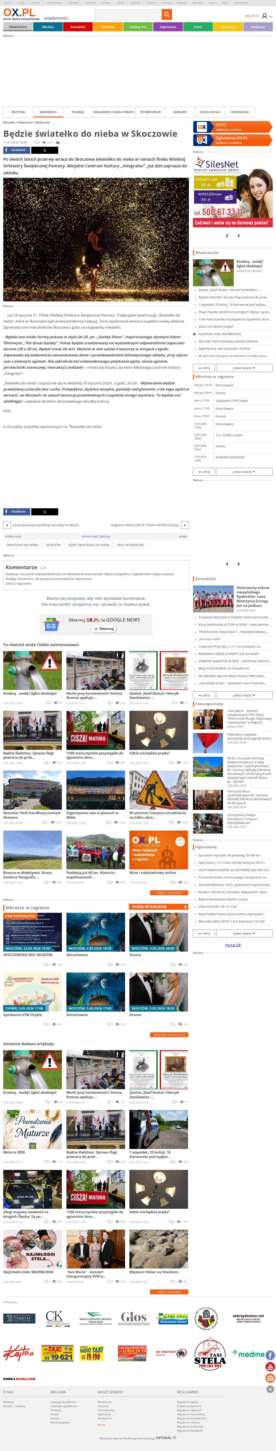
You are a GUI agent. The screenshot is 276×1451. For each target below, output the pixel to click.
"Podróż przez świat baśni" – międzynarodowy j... (233, 632)
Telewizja (108, 27)
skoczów (53, 545)
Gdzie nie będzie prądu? (216, 326)
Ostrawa (166, 3)
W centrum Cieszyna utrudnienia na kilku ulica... (233, 356)
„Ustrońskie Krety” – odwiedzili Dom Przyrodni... (232, 683)
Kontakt (55, 1418)
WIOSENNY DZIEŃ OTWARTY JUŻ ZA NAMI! (228, 654)
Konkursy (258, 27)
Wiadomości (18, 27)
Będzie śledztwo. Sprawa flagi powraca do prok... (233, 297)
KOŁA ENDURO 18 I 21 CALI (217, 907)
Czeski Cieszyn (54, 3)
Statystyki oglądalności (64, 1406)
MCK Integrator (130, 545)
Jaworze (151, 3)
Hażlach (106, 3)
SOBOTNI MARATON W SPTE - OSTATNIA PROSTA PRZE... (233, 661)
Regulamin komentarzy (191, 1414)
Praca (198, 27)
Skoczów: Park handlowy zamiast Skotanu (228, 341)
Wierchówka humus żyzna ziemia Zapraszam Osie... (230, 914)
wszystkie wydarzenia (169, 1035)
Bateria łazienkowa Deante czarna (222, 899)
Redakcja (8, 1402)
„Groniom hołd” (209, 639)
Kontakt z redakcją (14, 1406)
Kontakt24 (78, 27)
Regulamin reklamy (188, 1422)
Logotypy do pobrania (63, 1402)
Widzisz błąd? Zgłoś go (96, 536)
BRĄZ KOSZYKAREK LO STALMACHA (223, 668)
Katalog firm (138, 27)
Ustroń (212, 3)
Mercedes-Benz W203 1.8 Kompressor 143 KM (231, 921)
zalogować (75, 598)
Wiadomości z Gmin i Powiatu (114, 112)
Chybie (21, 3)
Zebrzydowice (241, 3)
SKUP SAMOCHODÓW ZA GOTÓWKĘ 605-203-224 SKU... (233, 870)
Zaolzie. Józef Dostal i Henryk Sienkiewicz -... (230, 290)
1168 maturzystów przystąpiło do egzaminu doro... (234, 319)
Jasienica (136, 3)
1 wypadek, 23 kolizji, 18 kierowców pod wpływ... (233, 304)
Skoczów (182, 3)
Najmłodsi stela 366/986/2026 (219, 334)
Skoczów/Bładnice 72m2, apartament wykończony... (235, 885)
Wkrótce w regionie (28, 907)
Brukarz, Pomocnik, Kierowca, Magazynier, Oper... (233, 892)
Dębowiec (74, 3)
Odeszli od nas (210, 112)
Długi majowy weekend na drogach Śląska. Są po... (234, 312)
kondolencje (240, 112)
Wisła (225, 3)
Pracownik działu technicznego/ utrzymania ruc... (233, 877)
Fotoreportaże (150, 112)
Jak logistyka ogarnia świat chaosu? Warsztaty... (232, 676)
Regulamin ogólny (187, 1402)
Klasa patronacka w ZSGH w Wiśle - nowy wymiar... (234, 624)
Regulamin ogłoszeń (189, 1410)
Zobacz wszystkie (169, 893)
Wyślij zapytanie (60, 1422)
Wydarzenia (42, 122)
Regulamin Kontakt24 (189, 1430)
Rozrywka (228, 27)
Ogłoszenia (168, 27)
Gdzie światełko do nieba (89, 545)
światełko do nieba (22, 545)
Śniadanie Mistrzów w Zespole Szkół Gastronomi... (234, 617)
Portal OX (233, 945)
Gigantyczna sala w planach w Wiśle (224, 348)
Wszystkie (18, 112)
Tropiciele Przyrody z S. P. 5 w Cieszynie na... (230, 646)
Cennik (54, 1414)
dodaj (149, 906)
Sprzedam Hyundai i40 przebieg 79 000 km (229, 855)
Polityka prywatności (189, 1406)
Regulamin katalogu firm (191, 1418)
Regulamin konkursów (190, 1426)
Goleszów (90, 3)
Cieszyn (35, 3)
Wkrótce (48, 27)
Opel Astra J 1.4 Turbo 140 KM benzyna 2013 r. (232, 863)
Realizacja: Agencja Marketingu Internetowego (138, 1438)
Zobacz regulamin (18, 583)
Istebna (120, 3)
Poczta (102, 1425)
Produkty (55, 1410)
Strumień (197, 3)
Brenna (7, 3)
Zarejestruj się (85, 604)
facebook (15, 150)
